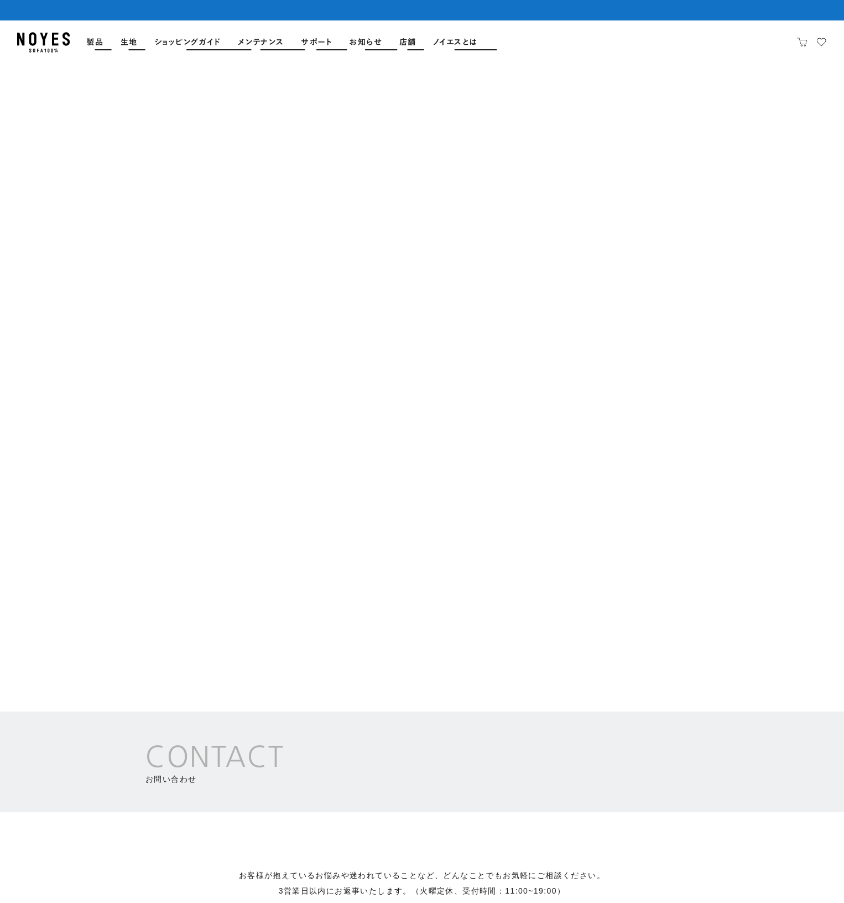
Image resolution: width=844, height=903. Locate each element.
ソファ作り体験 (788, 751)
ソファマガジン (585, 751)
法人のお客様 (591, 493)
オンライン (228, 831)
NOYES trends (591, 772)
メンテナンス (261, 42)
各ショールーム (422, 493)
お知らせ (365, 42)
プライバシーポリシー (785, 869)
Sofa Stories (586, 793)
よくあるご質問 (61, 779)
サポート (316, 42)
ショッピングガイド (187, 42)
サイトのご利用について (578, 869)
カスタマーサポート (253, 493)
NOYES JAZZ (681, 772)
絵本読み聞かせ (683, 751)
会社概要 (502, 869)
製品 (94, 42)
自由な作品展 (678, 793)
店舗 (407, 42)
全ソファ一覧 (57, 725)
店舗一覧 (49, 752)
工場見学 (778, 793)
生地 (129, 42)
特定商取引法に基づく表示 (687, 869)
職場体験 (778, 772)
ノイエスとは (455, 42)
